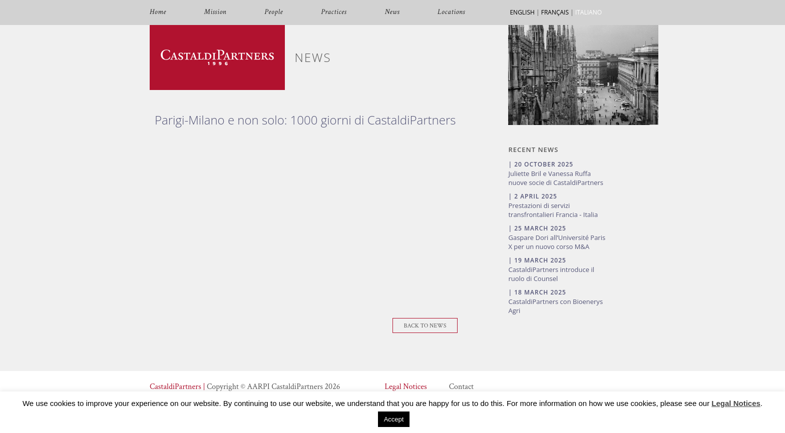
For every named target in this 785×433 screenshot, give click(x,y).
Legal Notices (405, 387)
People (273, 12)
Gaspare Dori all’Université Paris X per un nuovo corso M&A (556, 242)
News (392, 12)
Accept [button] (394, 419)
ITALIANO (588, 12)
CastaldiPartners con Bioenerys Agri (555, 306)
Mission (215, 12)
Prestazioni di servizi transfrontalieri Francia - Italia (553, 210)
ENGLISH (522, 12)
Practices (333, 12)
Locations (451, 12)
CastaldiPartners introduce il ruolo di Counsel (551, 274)
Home (158, 12)
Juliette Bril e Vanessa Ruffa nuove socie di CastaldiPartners (555, 178)
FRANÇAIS (555, 12)
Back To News (425, 326)
